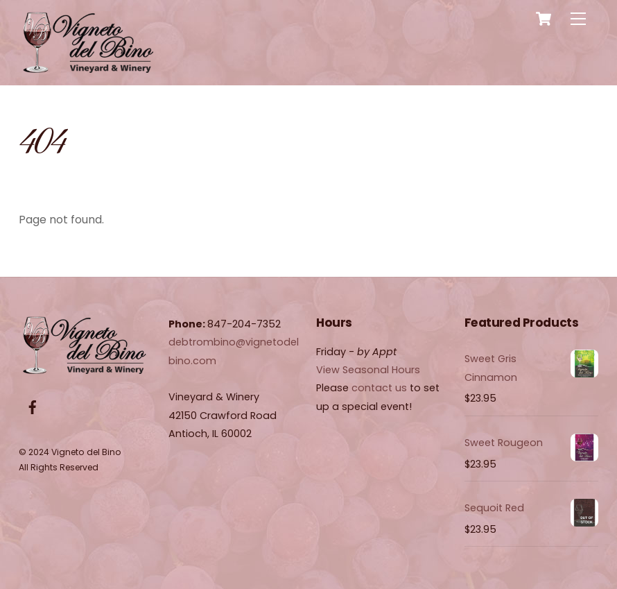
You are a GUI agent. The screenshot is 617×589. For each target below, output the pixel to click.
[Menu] (578, 19)
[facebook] (32, 406)
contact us (379, 388)
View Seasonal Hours (368, 370)
